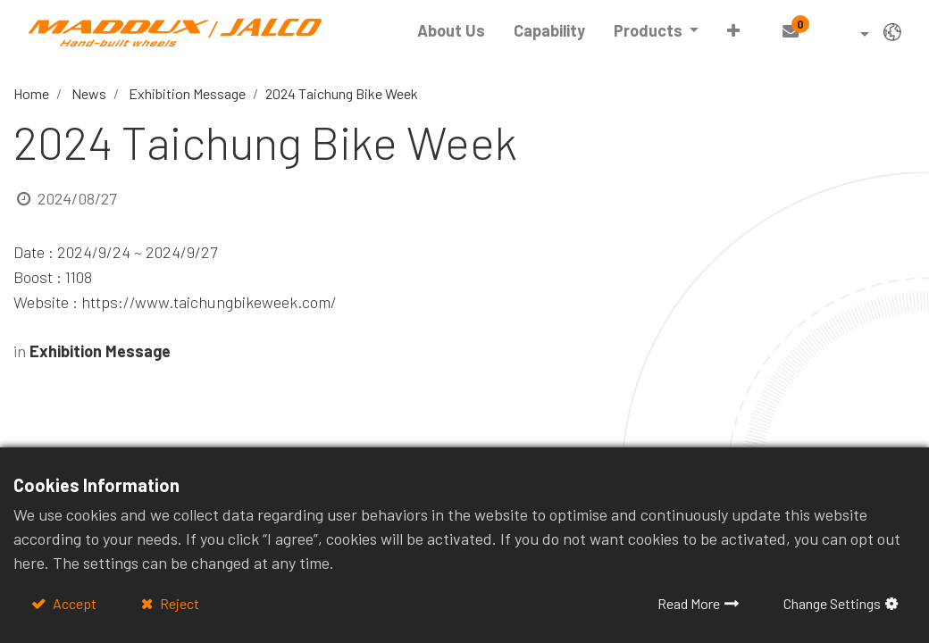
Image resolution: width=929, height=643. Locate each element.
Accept (73, 603)
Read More (688, 603)
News (88, 93)
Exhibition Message (187, 93)
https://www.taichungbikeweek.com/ (209, 302)
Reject (178, 603)
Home (31, 93)
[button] (733, 31)
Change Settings (832, 603)
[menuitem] (451, 31)
